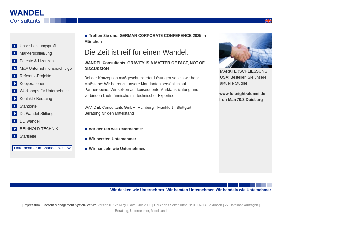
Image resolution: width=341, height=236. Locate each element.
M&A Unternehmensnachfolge (42, 68)
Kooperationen (28, 83)
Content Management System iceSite (70, 205)
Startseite (24, 136)
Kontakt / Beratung (32, 98)
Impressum (32, 205)
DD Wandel (26, 121)
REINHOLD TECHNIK (35, 129)
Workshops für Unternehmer (40, 91)
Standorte (24, 106)
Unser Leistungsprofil (34, 46)
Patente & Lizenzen (33, 61)
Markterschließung (32, 53)
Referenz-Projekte (31, 76)
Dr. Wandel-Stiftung (33, 113)
